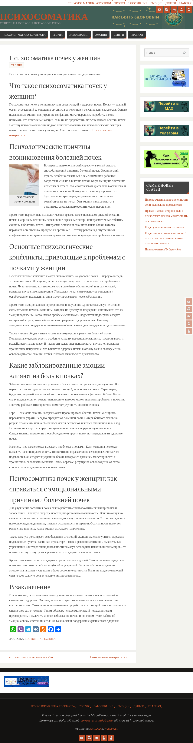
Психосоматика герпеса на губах (31, 657)
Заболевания (137, 3)
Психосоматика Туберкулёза (163, 249)
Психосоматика (44, 17)
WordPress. (111, 728)
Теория (119, 3)
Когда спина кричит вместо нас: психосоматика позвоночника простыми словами (165, 238)
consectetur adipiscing (96, 720)
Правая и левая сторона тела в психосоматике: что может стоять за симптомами (166, 216)
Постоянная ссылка (40, 639)
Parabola (96, 728)
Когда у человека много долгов (165, 227)
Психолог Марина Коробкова (89, 3)
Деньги (170, 3)
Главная (185, 3)
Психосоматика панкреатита (108, 657)
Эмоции (156, 3)
